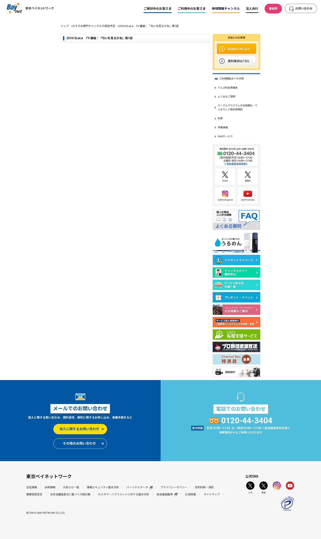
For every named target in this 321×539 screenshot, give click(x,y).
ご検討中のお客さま (158, 9)
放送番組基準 (167, 494)
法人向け (252, 9)
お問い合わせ (304, 8)
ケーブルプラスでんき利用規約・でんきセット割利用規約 (237, 107)
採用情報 (50, 487)
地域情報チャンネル (226, 9)
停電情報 (223, 127)
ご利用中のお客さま (192, 9)
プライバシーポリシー (173, 487)
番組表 (273, 8)
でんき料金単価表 (228, 87)
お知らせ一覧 (71, 487)
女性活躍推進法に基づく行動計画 (70, 494)
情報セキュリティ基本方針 (103, 487)
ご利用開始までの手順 (231, 78)
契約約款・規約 (204, 487)
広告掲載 (190, 494)
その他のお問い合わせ (79, 443)
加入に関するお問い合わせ (79, 429)
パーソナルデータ (139, 487)
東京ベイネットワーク (30, 8)
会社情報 (31, 487)
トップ (65, 26)
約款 (220, 118)
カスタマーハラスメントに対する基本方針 (123, 494)
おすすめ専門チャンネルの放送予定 (93, 26)
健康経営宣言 (34, 494)
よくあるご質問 (226, 96)
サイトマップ (212, 494)
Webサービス (225, 136)
